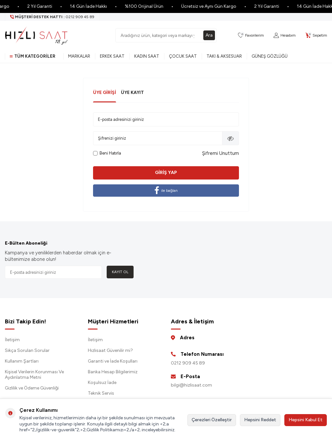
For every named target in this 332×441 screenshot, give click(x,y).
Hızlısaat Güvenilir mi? (110, 350)
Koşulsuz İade (102, 382)
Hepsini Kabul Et (306, 420)
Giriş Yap (166, 172)
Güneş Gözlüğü (270, 56)
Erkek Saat (112, 56)
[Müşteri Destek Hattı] (52, 17)
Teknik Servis (101, 393)
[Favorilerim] (251, 35)
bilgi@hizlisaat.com (191, 385)
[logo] (36, 35)
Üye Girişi (104, 92)
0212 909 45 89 (188, 363)
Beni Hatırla (107, 153)
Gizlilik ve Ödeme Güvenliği (32, 388)
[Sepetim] (316, 35)
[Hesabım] (285, 35)
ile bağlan (166, 190)
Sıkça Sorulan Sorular (27, 350)
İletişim (12, 339)
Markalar (79, 56)
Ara (209, 35)
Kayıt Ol (120, 272)
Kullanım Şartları (22, 361)
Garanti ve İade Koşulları (112, 361)
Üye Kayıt (132, 92)
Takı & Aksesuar (224, 56)
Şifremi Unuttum (220, 153)
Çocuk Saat (183, 56)
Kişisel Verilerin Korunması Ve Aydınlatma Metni (34, 374)
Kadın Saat (146, 56)
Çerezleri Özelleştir (212, 420)
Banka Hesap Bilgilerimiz (112, 372)
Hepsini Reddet (260, 420)
